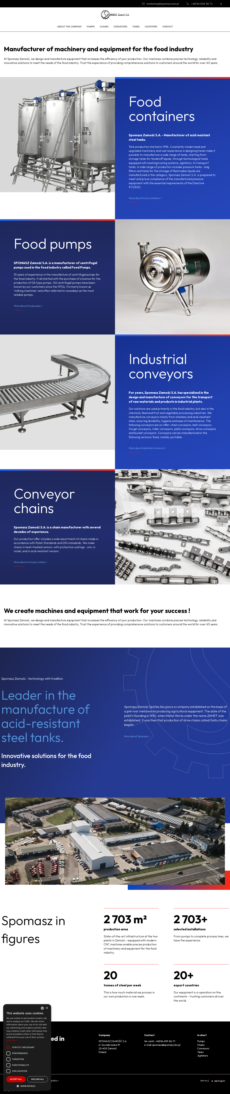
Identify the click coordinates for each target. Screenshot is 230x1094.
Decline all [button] (37, 1079)
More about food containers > (145, 198)
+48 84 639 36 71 (202, 3)
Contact (167, 26)
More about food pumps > (28, 305)
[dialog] (27, 1047)
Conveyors (120, 26)
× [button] (47, 1008)
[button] (27, 1086)
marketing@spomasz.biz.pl (162, 3)
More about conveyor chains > (30, 562)
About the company (69, 26)
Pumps (91, 26)
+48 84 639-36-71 (165, 1041)
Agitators (151, 26)
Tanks (136, 26)
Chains (104, 26)
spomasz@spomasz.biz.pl (166, 1044)
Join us (204, 1080)
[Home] (115, 14)
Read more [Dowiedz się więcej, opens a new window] (11, 1040)
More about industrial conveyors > (147, 448)
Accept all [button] (16, 1079)
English (220, 1080)
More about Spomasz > (137, 736)
